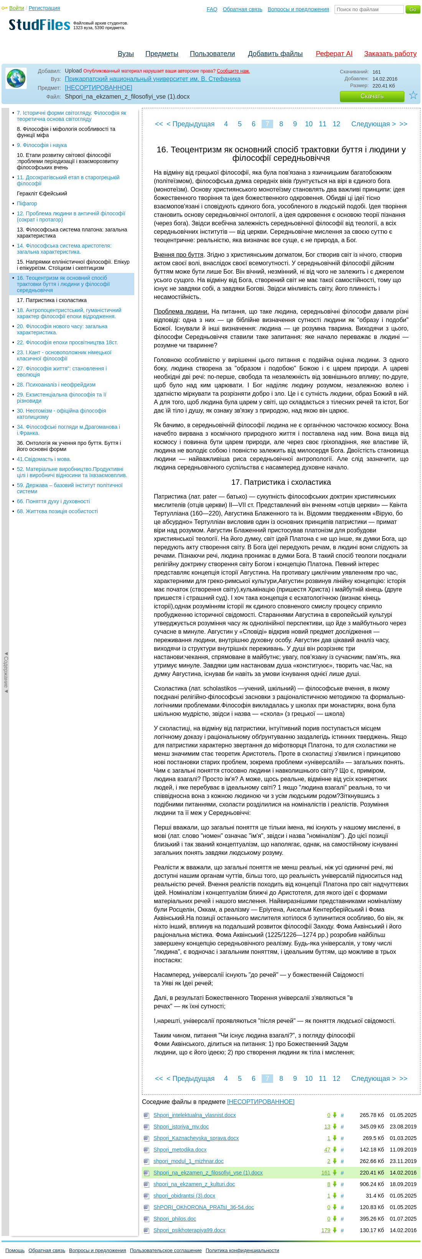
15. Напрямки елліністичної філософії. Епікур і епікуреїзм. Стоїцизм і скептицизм (73, 125)
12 (336, 124)
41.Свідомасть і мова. (44, 319)
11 (322, 124)
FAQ (212, 9)
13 (327, 1127)
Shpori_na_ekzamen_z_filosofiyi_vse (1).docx (208, 1173)
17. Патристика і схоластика (52, 160)
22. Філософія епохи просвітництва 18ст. (67, 203)
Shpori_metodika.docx (180, 1150)
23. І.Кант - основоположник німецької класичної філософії (64, 216)
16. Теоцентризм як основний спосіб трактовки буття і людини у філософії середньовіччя (63, 144)
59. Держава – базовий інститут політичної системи (70, 348)
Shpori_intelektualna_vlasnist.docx (194, 1115)
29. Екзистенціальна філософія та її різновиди (61, 258)
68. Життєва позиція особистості (57, 371)
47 (327, 1150)
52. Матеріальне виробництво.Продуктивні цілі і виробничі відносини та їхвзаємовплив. (72, 332)
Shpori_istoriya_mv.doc (181, 1127)
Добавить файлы (275, 54)
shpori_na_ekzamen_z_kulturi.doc (194, 1184)
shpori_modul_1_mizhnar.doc (188, 1161)
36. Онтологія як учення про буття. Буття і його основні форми (69, 306)
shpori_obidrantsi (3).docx (184, 1196)
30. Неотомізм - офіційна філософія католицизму (61, 274)
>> (403, 124)
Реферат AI (334, 54)
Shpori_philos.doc (174, 1219)
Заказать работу (390, 54)
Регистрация (44, 8)
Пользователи (212, 54)
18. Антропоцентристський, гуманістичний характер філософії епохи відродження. (69, 173)
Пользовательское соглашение (166, 1250)
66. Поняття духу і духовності (53, 362)
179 (325, 1230)
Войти (16, 8)
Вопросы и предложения (298, 9)
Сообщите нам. (233, 71)
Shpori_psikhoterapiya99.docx (189, 1230)
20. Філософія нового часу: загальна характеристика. (62, 189)
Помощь (15, 1250)
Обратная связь (242, 9)
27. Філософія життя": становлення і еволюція (62, 232)
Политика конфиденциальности (242, 1250)
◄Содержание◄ (6, 242)
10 (309, 124)
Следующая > (373, 124)
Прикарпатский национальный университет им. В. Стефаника (153, 79)
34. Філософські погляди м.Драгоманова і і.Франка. (68, 290)
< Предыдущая (190, 124)
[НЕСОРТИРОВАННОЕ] (98, 87)
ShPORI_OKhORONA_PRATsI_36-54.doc (203, 1207)
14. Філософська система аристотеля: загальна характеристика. (64, 109)
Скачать (372, 96)
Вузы (126, 54)
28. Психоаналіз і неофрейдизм (56, 245)
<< (159, 124)
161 (325, 1173)
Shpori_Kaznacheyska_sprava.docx (196, 1138)
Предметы (161, 54)
